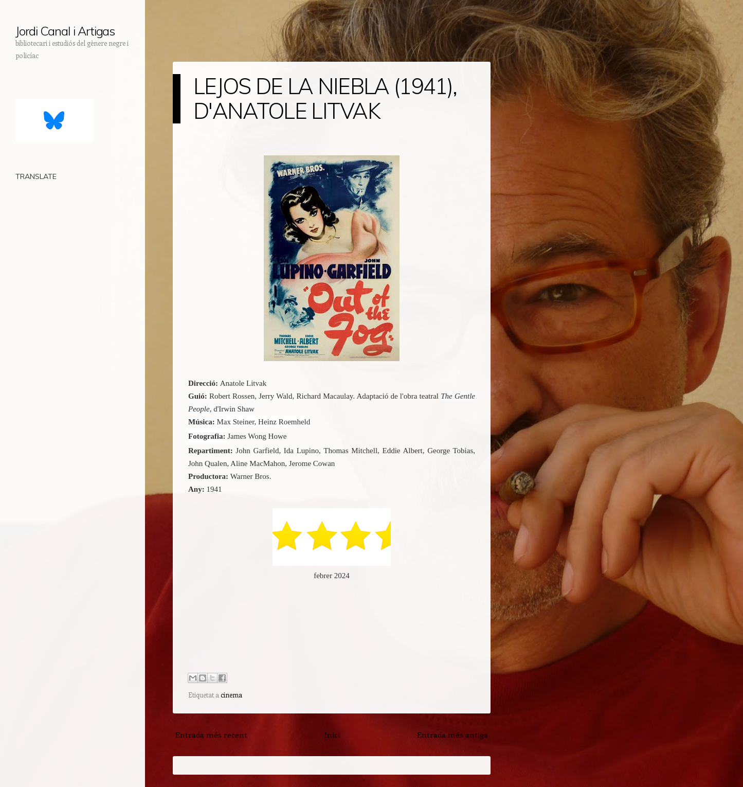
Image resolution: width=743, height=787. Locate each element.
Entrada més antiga (452, 734)
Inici (332, 734)
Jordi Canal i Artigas (65, 31)
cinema (231, 694)
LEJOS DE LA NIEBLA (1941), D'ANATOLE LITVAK (325, 98)
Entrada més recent (211, 734)
